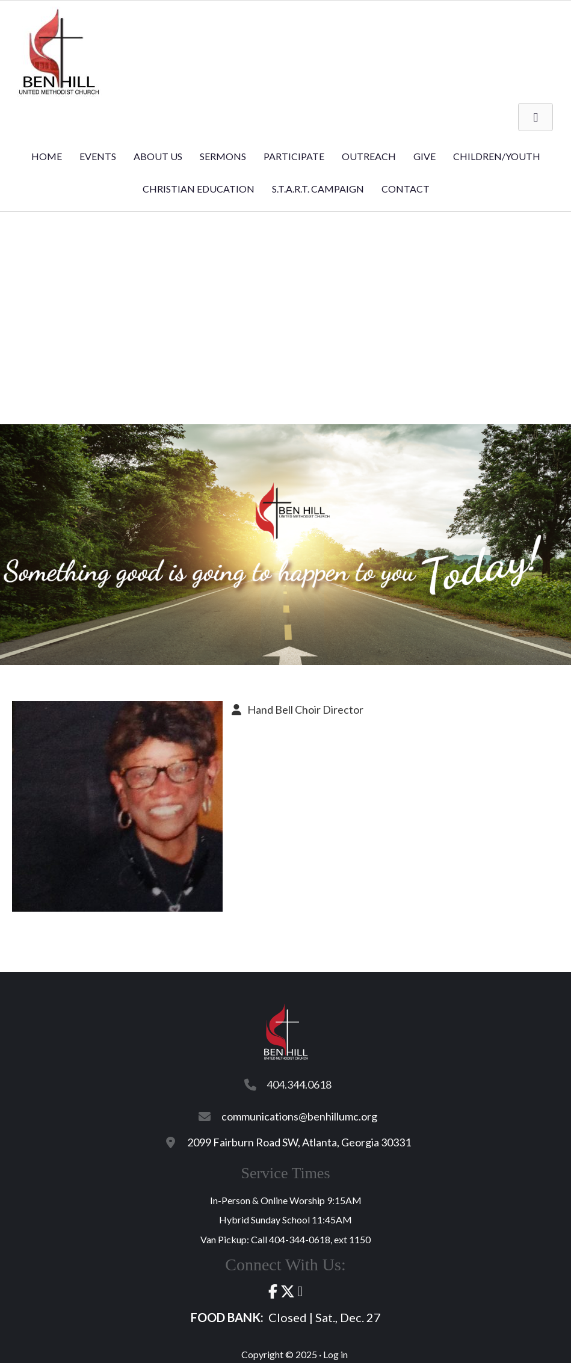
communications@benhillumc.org (299, 1116)
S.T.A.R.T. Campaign (318, 188)
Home (46, 156)
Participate (294, 156)
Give (424, 156)
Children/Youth (496, 156)
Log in (335, 1354)
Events (97, 156)
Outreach (369, 156)
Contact (405, 188)
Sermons (223, 156)
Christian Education (199, 188)
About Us (158, 156)
